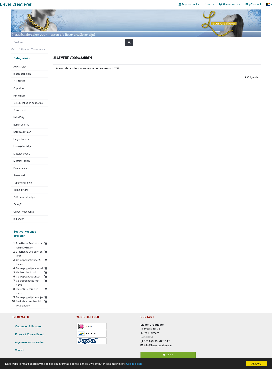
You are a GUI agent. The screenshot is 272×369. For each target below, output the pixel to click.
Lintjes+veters (21, 139)
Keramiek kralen (22, 132)
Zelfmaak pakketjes (24, 197)
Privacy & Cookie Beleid (29, 334)
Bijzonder (18, 219)
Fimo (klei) (19, 95)
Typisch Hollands (22, 182)
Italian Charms (21, 124)
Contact (19, 350)
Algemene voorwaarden (29, 342)
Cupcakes (18, 88)
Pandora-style (21, 168)
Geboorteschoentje (23, 211)
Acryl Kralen (19, 66)
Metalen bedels (21, 153)
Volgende (252, 77)
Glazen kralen (20, 110)
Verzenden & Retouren (28, 326)
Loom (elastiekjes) (23, 146)
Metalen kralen (21, 161)
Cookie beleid (134, 364)
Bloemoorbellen (22, 74)
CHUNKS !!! (19, 81)
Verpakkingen (21, 190)
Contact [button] (168, 354)
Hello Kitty (18, 117)
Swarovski (19, 175)
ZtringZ (17, 204)
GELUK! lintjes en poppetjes (28, 103)
